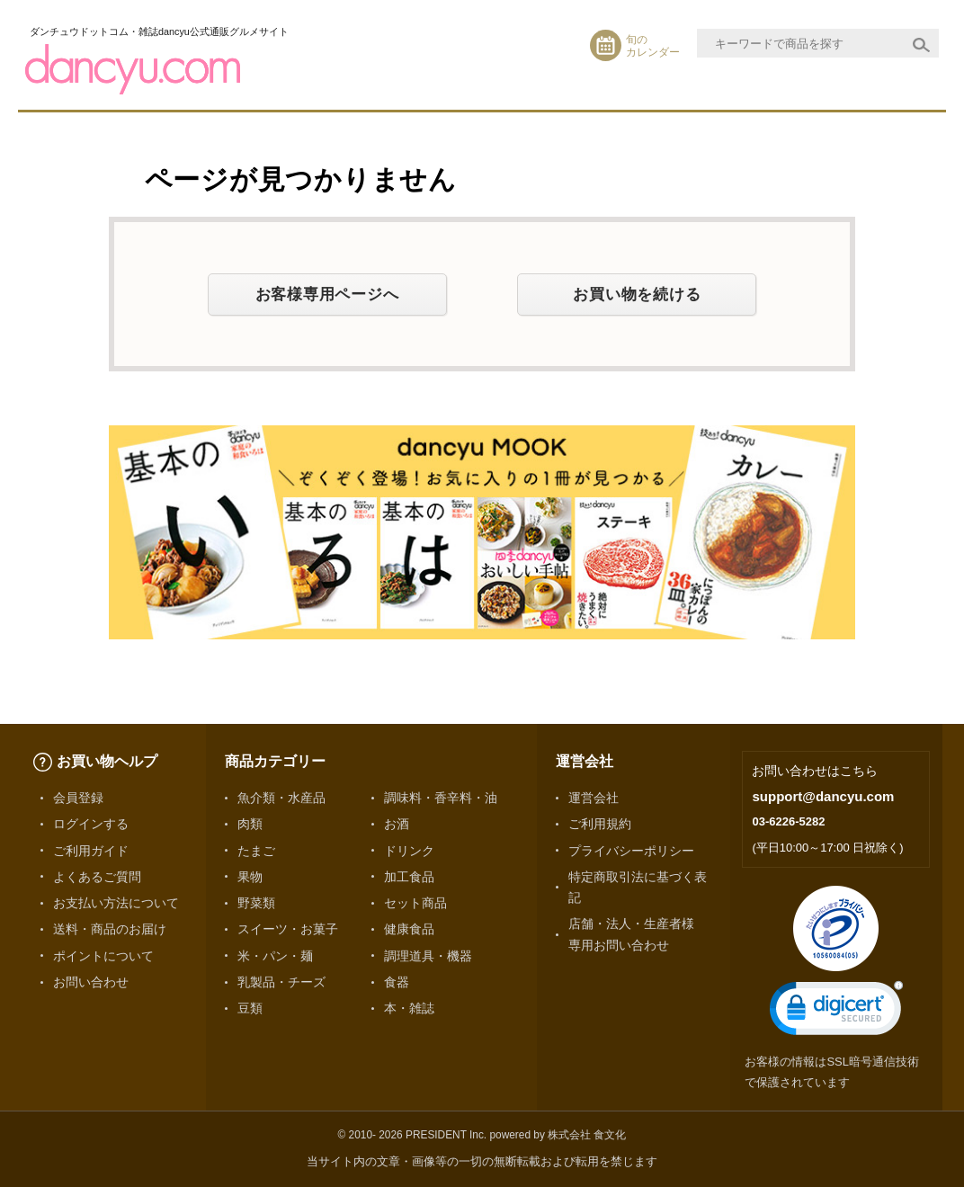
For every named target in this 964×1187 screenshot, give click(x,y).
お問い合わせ (91, 982)
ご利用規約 (599, 824)
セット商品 (415, 903)
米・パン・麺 (275, 956)
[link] (836, 1012)
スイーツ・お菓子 (287, 929)
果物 (250, 877)
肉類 (250, 824)
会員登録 (78, 797)
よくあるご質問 (97, 877)
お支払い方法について (116, 903)
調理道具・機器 (428, 956)
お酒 (396, 824)
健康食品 (409, 929)
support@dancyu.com (823, 796)
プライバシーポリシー (631, 850)
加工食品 (409, 877)
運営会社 (593, 797)
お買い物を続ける (637, 294)
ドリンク (409, 850)
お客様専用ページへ (327, 294)
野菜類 (256, 903)
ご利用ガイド (91, 850)
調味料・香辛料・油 (440, 797)
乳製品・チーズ (281, 982)
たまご (256, 850)
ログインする (91, 824)
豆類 (250, 1008)
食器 (396, 982)
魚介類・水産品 (281, 797)
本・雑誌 (409, 1008)
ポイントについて (103, 956)
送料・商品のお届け (109, 929)
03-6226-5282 (788, 821)
